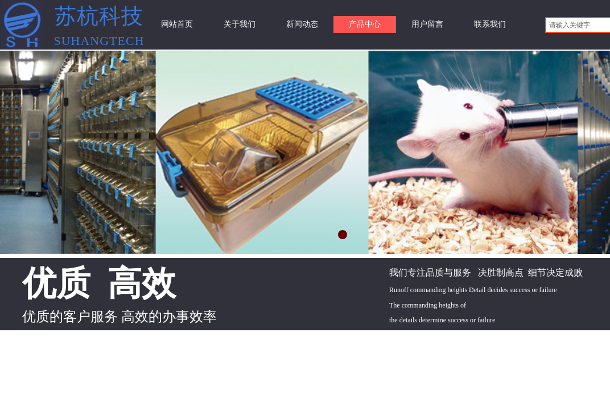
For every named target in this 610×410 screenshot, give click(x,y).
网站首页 (177, 24)
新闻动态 (302, 24)
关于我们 (239, 24)
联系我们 (490, 24)
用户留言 (427, 24)
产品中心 (365, 24)
